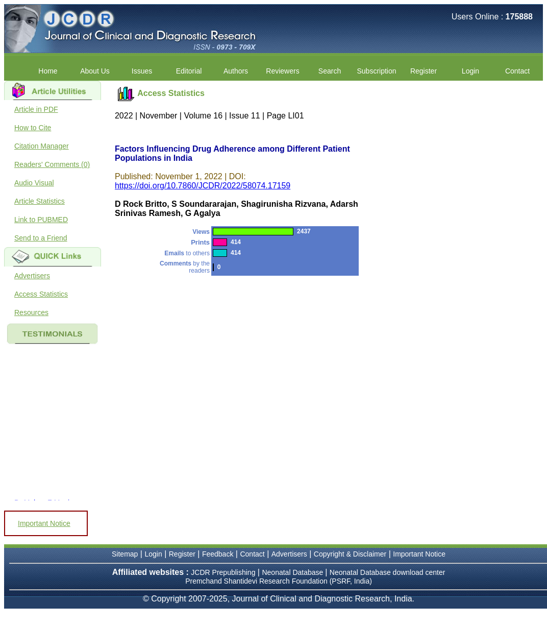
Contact (517, 71)
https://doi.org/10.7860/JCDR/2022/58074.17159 (202, 185)
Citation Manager (41, 146)
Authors (235, 71)
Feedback (217, 554)
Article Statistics (39, 201)
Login (470, 71)
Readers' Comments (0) (52, 164)
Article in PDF (36, 109)
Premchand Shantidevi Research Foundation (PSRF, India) (278, 581)
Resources (31, 312)
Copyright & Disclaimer (350, 554)
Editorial (189, 71)
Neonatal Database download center (387, 572)
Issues (142, 71)
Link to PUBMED (41, 219)
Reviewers (282, 71)
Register (423, 71)
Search (329, 71)
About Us (95, 71)
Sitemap (125, 554)
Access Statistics (41, 294)
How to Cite (32, 128)
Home (47, 71)
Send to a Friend (40, 238)
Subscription (376, 71)
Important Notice (44, 523)
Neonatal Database (293, 572)
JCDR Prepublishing (223, 572)
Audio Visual (34, 183)
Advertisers (32, 276)
